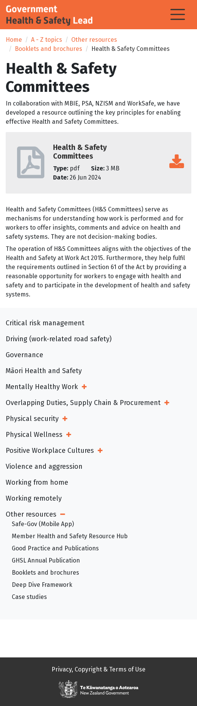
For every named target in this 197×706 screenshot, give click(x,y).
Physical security (32, 418)
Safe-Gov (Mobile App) (43, 524)
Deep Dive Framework (42, 584)
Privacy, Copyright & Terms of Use (98, 669)
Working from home (37, 482)
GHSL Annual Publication (46, 560)
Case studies (29, 596)
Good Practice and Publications (55, 548)
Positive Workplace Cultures (50, 450)
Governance (24, 355)
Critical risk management (45, 323)
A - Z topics (46, 39)
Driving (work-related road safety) (59, 339)
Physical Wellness (34, 434)
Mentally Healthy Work (42, 387)
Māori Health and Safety (44, 371)
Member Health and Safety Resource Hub (70, 536)
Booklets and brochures (48, 48)
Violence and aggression (44, 466)
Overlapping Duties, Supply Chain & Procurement (83, 403)
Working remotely (34, 498)
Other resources (94, 39)
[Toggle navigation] (177, 14)
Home (14, 39)
